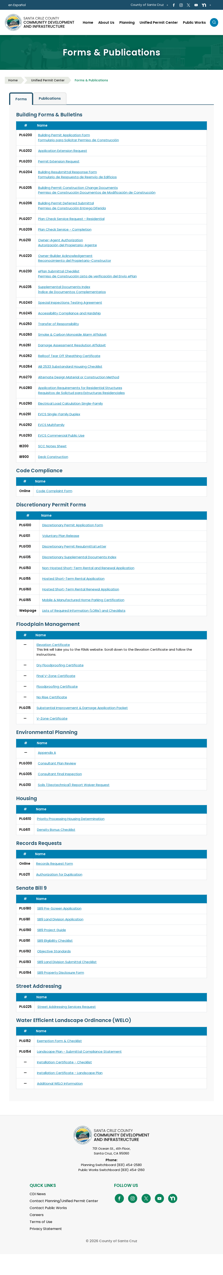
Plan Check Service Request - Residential (71, 218)
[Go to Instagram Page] (181, 5)
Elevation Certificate (53, 644)
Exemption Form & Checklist (59, 1041)
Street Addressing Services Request (66, 1006)
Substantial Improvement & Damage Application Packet (82, 707)
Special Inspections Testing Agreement (70, 302)
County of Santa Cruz (147, 5)
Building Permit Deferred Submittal (66, 203)
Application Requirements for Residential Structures (80, 387)
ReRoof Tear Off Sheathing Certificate (69, 356)
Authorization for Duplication (59, 874)
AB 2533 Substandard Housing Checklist (70, 366)
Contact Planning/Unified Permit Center (64, 1200)
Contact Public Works (48, 1207)
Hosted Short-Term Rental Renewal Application (80, 589)
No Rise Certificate (52, 697)
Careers (37, 1214)
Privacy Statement (46, 1228)
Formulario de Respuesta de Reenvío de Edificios (77, 177)
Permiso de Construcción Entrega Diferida (72, 208)
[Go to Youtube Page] (196, 5)
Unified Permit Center (48, 80)
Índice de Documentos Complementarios (72, 292)
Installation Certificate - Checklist (64, 1062)
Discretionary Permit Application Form (72, 525)
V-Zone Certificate (52, 718)
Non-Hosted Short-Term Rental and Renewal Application (88, 568)
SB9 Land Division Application (60, 919)
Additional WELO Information (60, 1083)
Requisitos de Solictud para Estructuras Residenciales (81, 392)
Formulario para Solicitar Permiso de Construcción (78, 140)
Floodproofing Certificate (57, 686)
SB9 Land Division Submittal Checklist (67, 962)
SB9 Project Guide (51, 930)
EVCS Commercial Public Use (61, 435)
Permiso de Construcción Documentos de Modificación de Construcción (96, 192)
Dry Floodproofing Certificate (60, 665)
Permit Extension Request (58, 161)
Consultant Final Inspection (60, 774)
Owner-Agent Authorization (60, 240)
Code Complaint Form (54, 491)
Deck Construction (53, 456)
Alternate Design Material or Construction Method (78, 377)
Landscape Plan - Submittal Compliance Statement (79, 1051)
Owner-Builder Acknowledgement (65, 255)
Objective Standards (54, 951)
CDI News (38, 1193)
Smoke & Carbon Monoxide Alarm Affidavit (72, 334)
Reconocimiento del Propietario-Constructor (74, 260)
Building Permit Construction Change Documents (78, 187)
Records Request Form (54, 863)
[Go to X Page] (188, 5)
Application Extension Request (62, 150)
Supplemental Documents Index (64, 287)
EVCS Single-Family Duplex (59, 414)
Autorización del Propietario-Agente (67, 245)
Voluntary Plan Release (60, 535)
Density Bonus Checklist (56, 829)
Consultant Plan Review (57, 763)
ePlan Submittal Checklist (58, 271)
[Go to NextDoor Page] (204, 5)
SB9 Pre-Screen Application (59, 908)
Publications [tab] (50, 98)
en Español (17, 5)
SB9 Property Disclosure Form (60, 972)
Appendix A (47, 752)
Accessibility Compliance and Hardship (69, 313)
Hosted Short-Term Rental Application (73, 578)
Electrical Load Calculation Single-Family (70, 403)
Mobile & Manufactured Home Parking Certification (83, 600)
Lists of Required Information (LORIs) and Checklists (83, 610)
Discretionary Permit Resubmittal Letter (74, 546)
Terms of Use (41, 1221)
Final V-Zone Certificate (56, 676)
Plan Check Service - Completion (64, 229)
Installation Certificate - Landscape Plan (70, 1073)
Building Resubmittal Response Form (67, 172)
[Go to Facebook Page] (173, 5)
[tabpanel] (111, 603)
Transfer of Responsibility (58, 324)
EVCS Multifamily (51, 424)
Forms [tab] (21, 99)
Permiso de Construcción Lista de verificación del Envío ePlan (87, 276)
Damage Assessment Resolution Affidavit (72, 345)
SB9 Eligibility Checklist (55, 940)
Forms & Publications (91, 80)
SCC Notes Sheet (52, 446)
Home (13, 80)
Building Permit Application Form (64, 135)
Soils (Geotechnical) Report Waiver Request (74, 784)
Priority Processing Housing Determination (71, 818)
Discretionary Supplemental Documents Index (79, 557)
